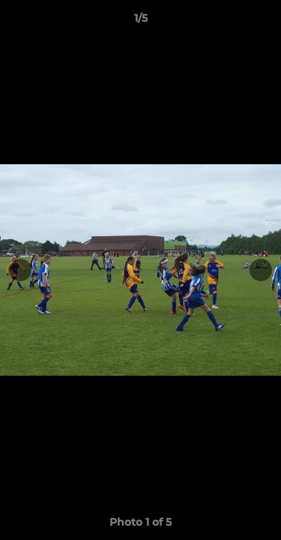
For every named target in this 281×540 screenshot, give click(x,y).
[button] (263, 21)
